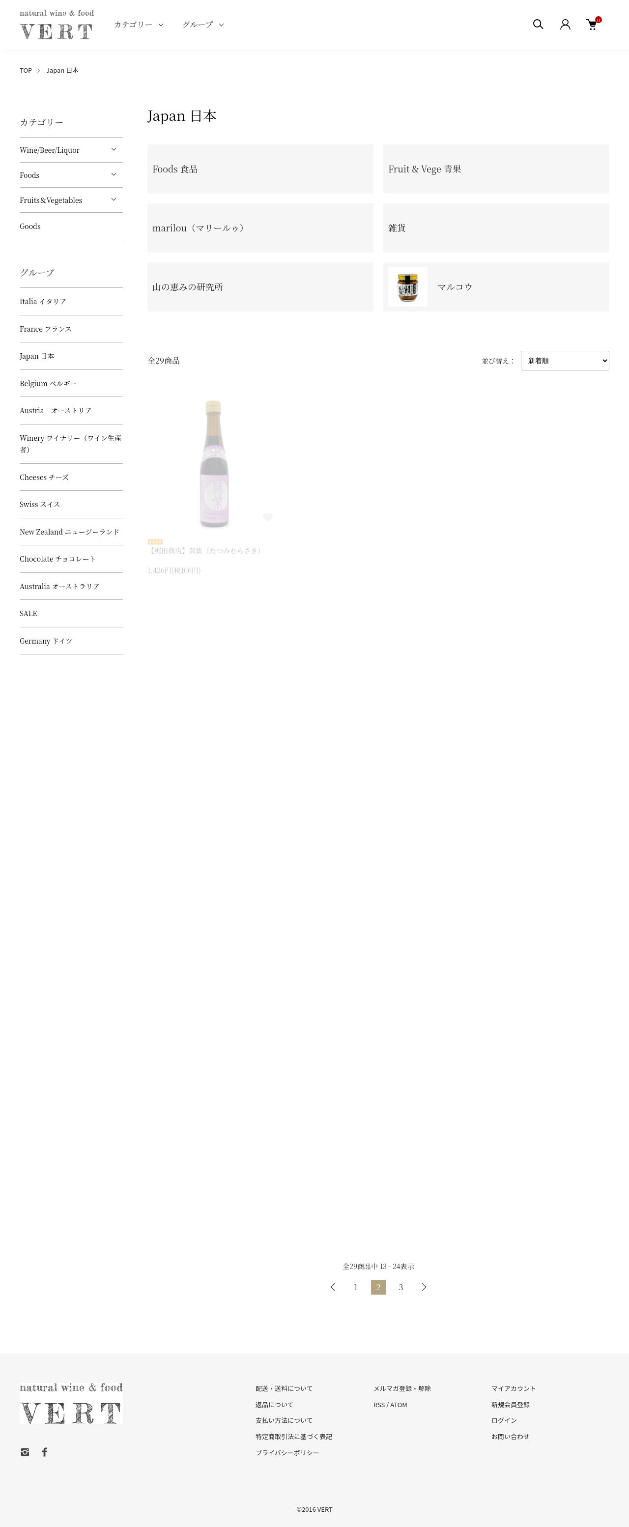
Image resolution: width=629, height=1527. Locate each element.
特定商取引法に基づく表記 (294, 1436)
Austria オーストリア (56, 410)
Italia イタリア (43, 301)
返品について (275, 1404)
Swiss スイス (40, 504)
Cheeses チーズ (44, 477)
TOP (26, 70)
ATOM (398, 1404)
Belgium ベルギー (48, 383)
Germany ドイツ (46, 641)
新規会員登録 (510, 1404)
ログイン (504, 1420)
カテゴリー (133, 24)
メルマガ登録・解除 (402, 1388)
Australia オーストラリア (60, 586)
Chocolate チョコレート (58, 559)
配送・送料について (284, 1388)
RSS (379, 1404)
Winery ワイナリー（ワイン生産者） (70, 444)
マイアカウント (513, 1388)
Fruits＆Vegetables (51, 200)
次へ (423, 1287)
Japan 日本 (62, 70)
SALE (28, 613)
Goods (30, 226)
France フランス (46, 329)
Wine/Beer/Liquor (50, 150)
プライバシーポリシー (287, 1452)
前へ (333, 1287)
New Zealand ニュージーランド (69, 532)
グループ (197, 24)
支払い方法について (284, 1420)
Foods (29, 175)
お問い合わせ (510, 1436)
